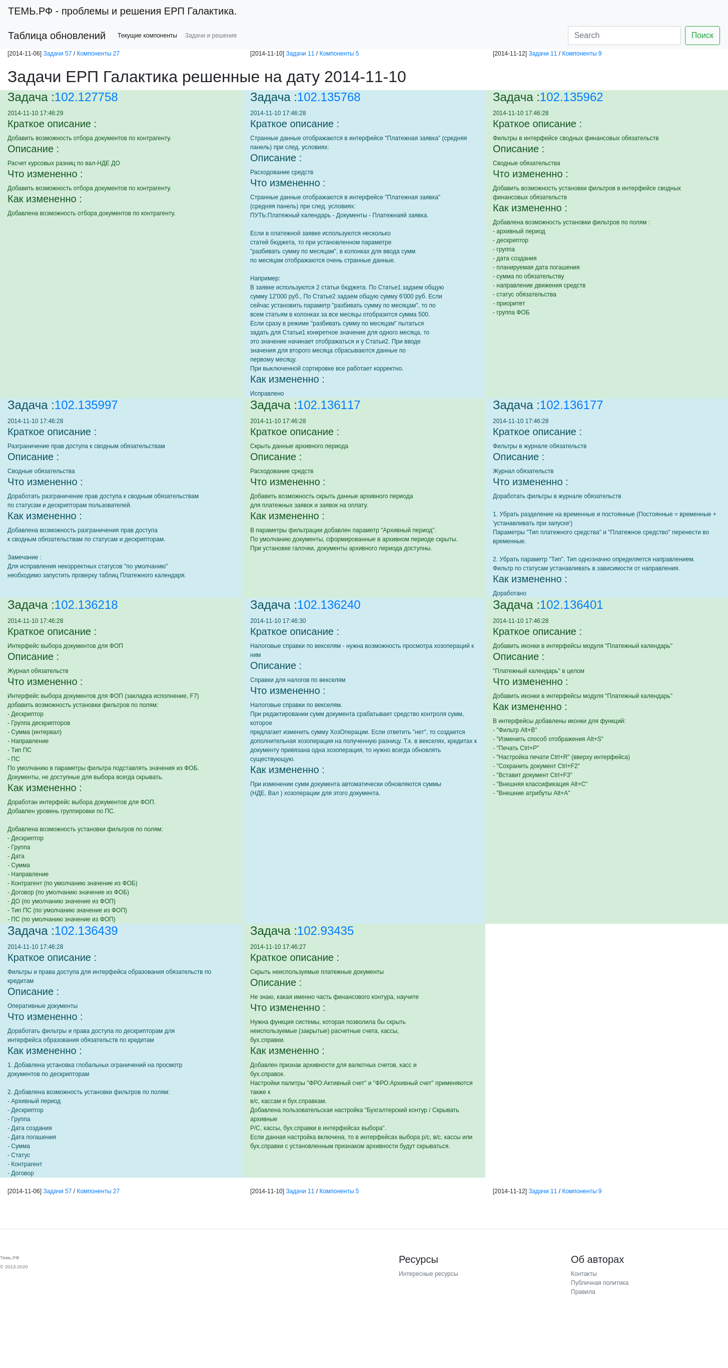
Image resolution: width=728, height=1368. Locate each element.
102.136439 (86, 930)
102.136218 (86, 604)
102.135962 (571, 97)
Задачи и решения (211, 35)
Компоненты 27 (98, 53)
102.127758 (86, 97)
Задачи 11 (300, 53)
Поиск (702, 35)
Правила (583, 1291)
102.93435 (325, 930)
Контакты (584, 1273)
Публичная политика (599, 1282)
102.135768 (329, 97)
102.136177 (571, 405)
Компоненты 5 (339, 53)
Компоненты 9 (581, 53)
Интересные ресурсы (428, 1273)
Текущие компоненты (147, 35)
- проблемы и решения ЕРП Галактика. (122, 11)
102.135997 (86, 405)
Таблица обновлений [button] (57, 35)
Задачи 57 (57, 53)
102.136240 (329, 604)
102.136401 (571, 604)
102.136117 (329, 405)
